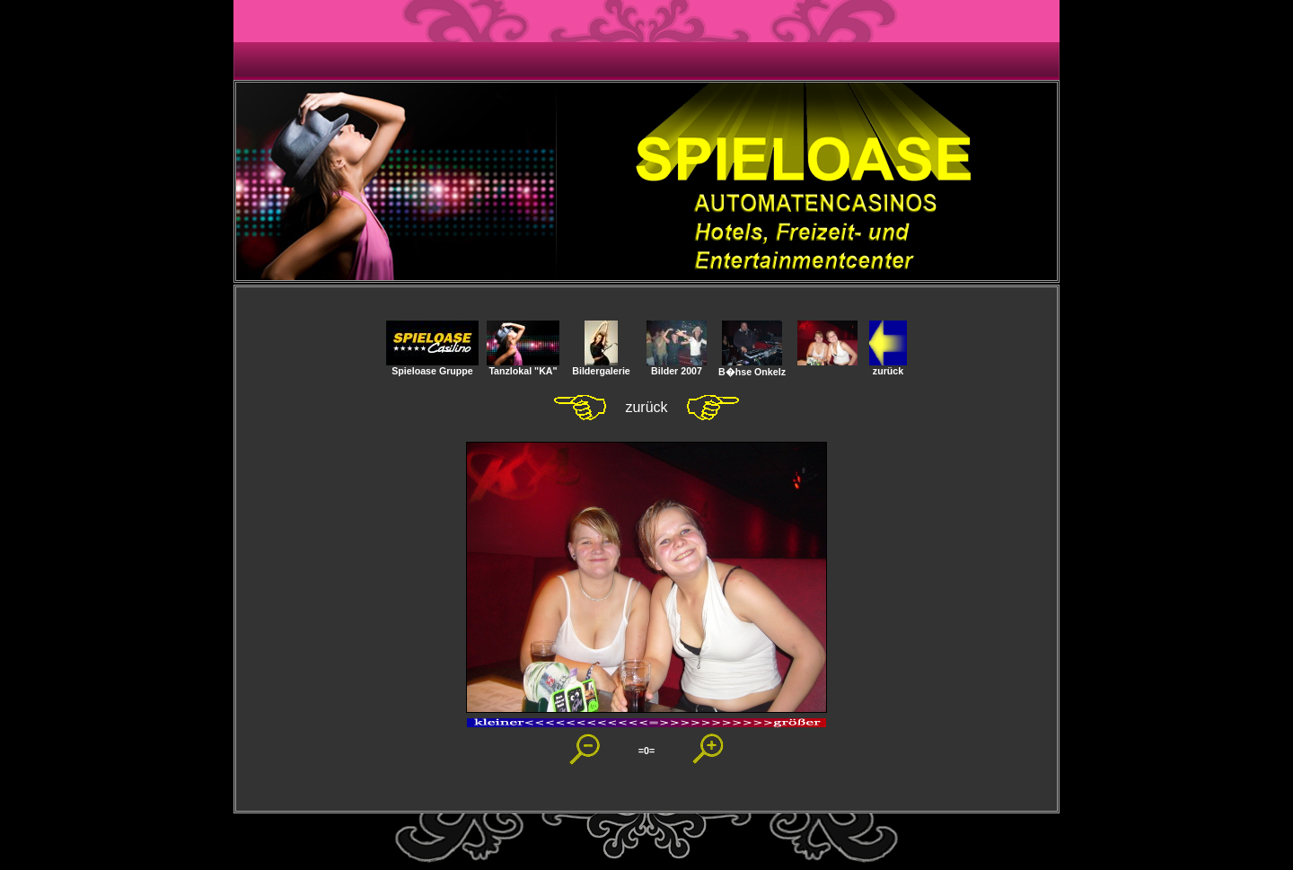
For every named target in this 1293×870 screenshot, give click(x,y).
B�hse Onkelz (752, 366)
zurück (888, 366)
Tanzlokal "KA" (523, 366)
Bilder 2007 (676, 366)
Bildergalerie (601, 366)
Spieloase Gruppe (432, 366)
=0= (646, 750)
